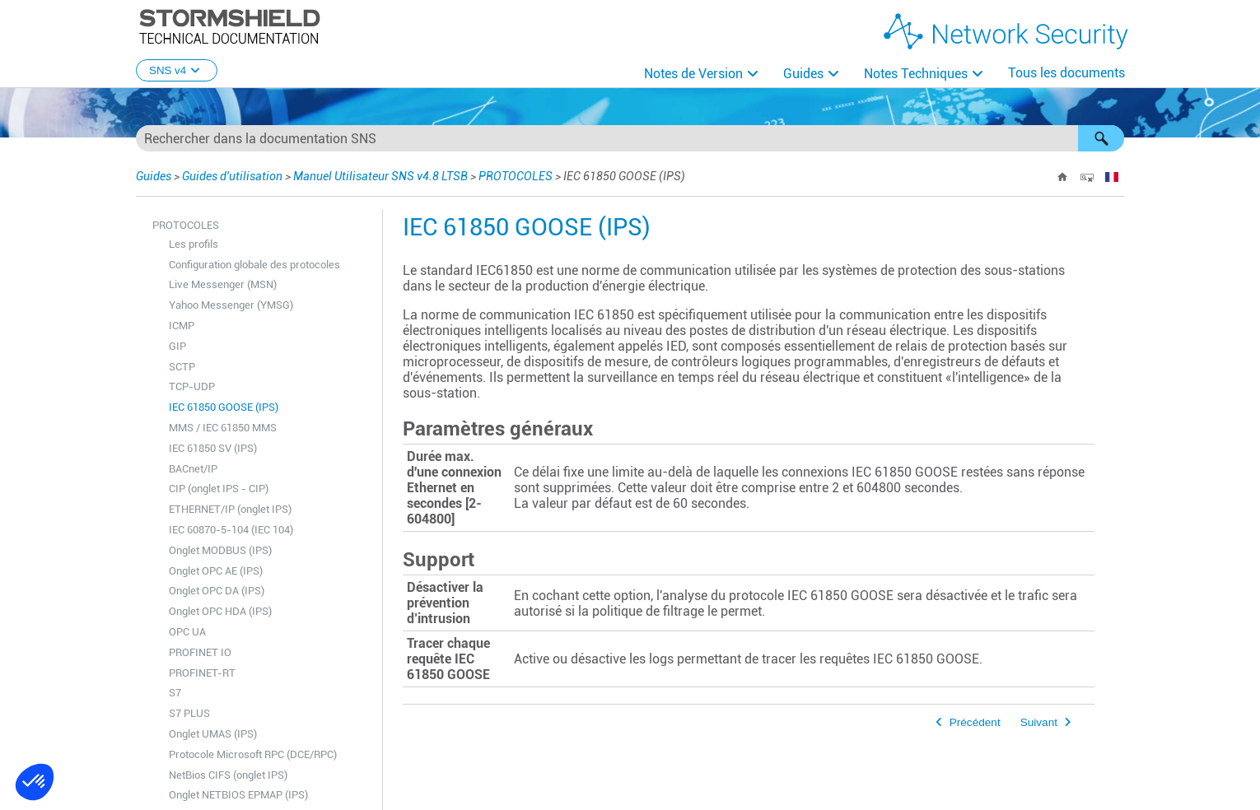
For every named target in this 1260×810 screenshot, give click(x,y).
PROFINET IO (200, 652)
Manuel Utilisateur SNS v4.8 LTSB (380, 176)
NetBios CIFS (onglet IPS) (228, 775)
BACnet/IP (193, 469)
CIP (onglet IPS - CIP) (218, 488)
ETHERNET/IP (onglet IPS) (230, 509)
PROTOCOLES (515, 176)
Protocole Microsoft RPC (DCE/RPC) (253, 754)
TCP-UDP (192, 386)
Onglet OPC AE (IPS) (216, 571)
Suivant (1038, 722)
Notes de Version (693, 73)
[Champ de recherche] (630, 138)
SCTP (182, 367)
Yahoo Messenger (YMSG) (231, 305)
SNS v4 (176, 70)
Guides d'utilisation (232, 176)
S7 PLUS (189, 713)
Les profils (193, 244)
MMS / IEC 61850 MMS (223, 427)
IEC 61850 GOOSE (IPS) (223, 407)
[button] (1101, 138)
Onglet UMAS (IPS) (213, 734)
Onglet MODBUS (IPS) (220, 550)
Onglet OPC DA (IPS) (216, 590)
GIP (177, 346)
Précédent (975, 722)
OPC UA (187, 632)
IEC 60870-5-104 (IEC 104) (231, 530)
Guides (803, 73)
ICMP (181, 325)
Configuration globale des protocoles (254, 264)
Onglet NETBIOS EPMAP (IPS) (238, 795)
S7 (175, 693)
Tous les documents (1066, 73)
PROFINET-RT (202, 673)
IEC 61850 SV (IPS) (213, 448)
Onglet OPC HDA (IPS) (220, 611)
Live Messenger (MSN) (223, 284)
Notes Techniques (916, 73)
